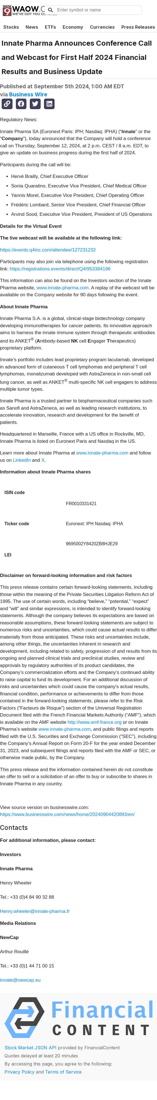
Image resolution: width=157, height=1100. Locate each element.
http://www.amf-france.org (95, 722)
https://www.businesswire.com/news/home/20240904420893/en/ (67, 814)
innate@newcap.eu (20, 980)
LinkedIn (22, 460)
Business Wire (28, 94)
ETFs (50, 27)
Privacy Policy (19, 1072)
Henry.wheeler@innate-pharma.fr (35, 911)
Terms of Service (63, 1072)
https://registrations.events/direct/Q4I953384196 (60, 269)
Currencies (102, 27)
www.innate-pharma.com (62, 287)
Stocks (11, 27)
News (32, 27)
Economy (73, 27)
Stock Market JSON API (30, 1047)
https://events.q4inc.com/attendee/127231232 (48, 250)
